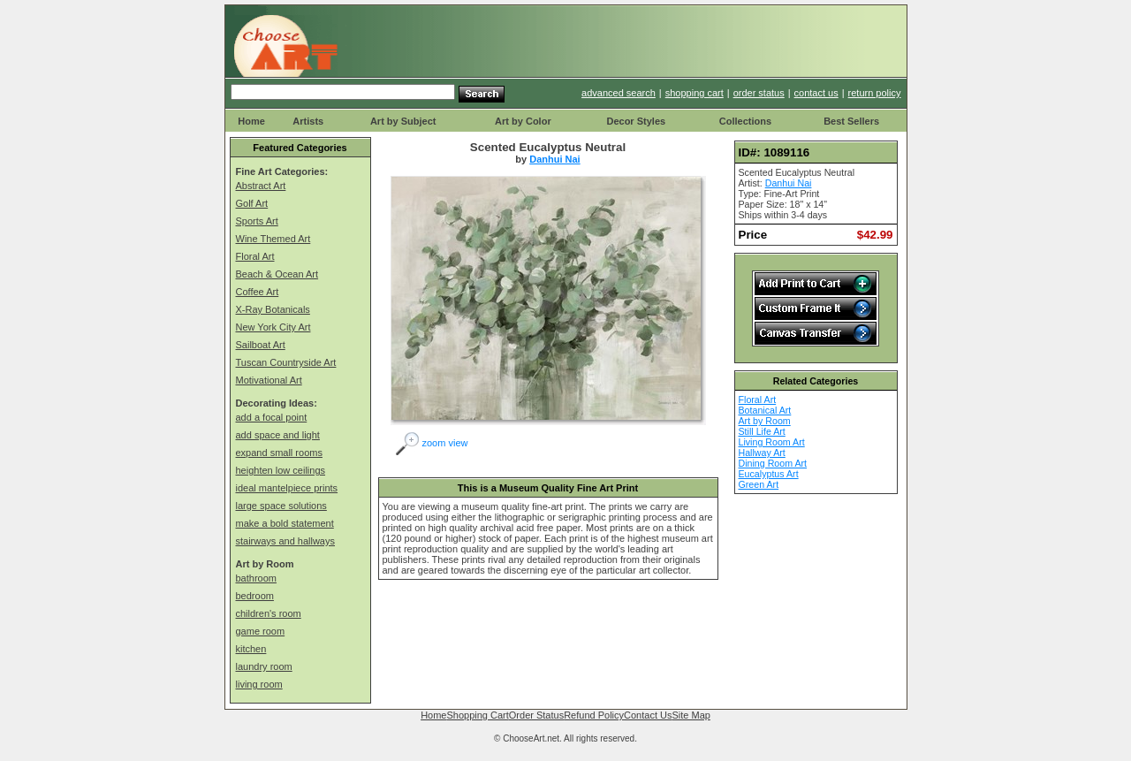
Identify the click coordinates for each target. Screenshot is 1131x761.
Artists (307, 121)
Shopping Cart (477, 715)
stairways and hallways (286, 541)
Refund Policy (594, 715)
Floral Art (255, 256)
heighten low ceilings (281, 470)
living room (259, 684)
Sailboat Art (260, 344)
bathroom (256, 578)
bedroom (255, 595)
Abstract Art (261, 185)
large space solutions (281, 505)
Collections (745, 121)
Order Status (536, 715)
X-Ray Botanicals (273, 309)
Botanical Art (765, 410)
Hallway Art (762, 452)
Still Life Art (762, 431)
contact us (816, 93)
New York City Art (273, 327)
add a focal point (271, 417)
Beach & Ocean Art (277, 274)
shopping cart (694, 93)
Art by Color (523, 121)
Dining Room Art (773, 463)
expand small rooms (279, 452)
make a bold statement (285, 523)
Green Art (759, 484)
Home (251, 121)
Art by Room (765, 420)
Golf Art (252, 203)
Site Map (691, 715)
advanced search (618, 93)
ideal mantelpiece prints (287, 488)
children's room (268, 613)
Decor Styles (635, 121)
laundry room (264, 666)
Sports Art (257, 221)
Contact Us (648, 715)
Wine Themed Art (273, 238)
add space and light (278, 435)
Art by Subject (403, 121)
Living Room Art (772, 442)
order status (759, 93)
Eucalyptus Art (769, 473)
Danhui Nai (554, 159)
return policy (874, 93)
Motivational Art (269, 380)
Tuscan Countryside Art (286, 362)
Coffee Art (257, 291)
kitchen (251, 648)
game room (260, 631)
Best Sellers (851, 121)
